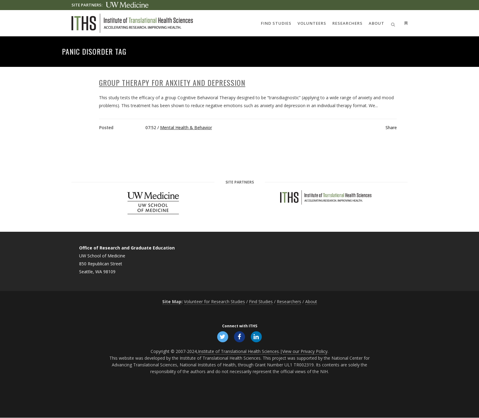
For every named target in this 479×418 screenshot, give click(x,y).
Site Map (171, 301)
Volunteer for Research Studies (214, 301)
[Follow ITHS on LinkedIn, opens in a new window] (256, 336)
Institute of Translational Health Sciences (238, 351)
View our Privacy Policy (304, 351)
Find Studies (261, 301)
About (311, 301)
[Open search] (394, 23)
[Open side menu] (405, 23)
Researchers (289, 301)
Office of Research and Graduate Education (127, 248)
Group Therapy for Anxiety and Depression (172, 82)
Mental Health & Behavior (186, 127)
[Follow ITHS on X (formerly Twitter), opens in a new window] (222, 336)
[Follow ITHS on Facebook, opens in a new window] (239, 336)
